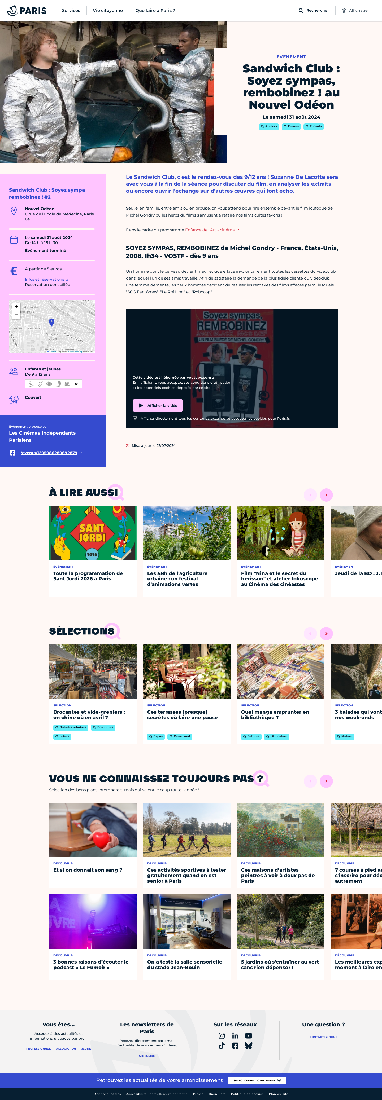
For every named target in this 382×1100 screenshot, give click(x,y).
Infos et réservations (44, 279)
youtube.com (199, 377)
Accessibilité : (157, 1094)
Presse (198, 1094)
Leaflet (51, 352)
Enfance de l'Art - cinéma (210, 229)
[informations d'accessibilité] (53, 383)
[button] (51, 322)
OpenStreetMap (75, 352)
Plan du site (278, 1094)
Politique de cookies (247, 1094)
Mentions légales (107, 1094)
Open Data (217, 1094)
